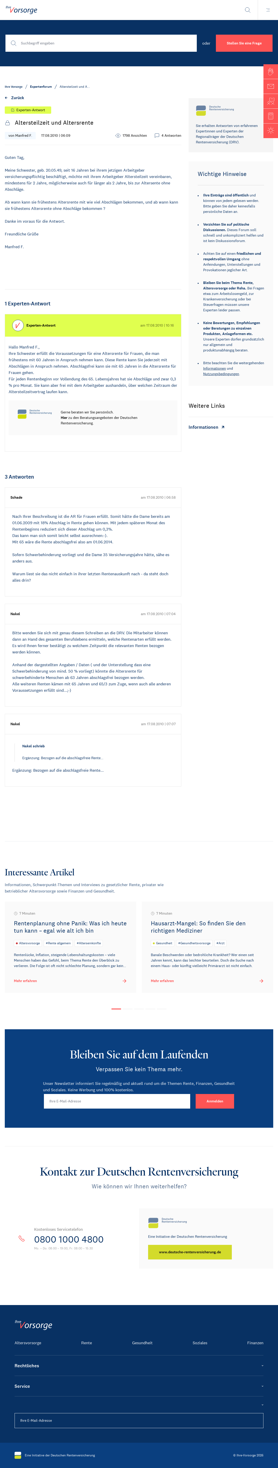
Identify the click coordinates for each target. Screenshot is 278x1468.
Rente (86, 1342)
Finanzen (255, 1342)
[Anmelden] (215, 1101)
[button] (270, 71)
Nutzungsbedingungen (221, 374)
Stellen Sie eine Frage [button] (244, 43)
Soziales (200, 1342)
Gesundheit (142, 1342)
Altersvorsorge (28, 1342)
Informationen (214, 368)
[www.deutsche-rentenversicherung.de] (190, 1252)
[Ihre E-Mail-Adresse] (117, 1101)
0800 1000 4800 (69, 1239)
